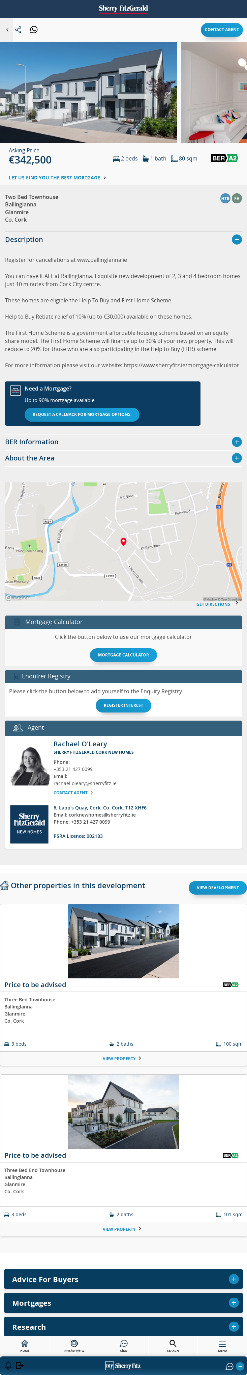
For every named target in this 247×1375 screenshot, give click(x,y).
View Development (218, 888)
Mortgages (123, 1266)
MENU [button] (222, 1348)
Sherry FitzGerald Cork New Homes (94, 752)
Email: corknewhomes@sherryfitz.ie (95, 814)
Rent (123, 1230)
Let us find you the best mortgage (57, 177)
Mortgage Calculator (123, 655)
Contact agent (222, 29)
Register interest (123, 705)
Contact (123, 1320)
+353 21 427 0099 (73, 769)
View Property (122, 1058)
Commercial (123, 1284)
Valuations (123, 1248)
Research (123, 1302)
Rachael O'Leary (80, 743)
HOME (24, 1346)
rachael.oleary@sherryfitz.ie (85, 783)
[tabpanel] (123, 1074)
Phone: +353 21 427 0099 (82, 822)
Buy (123, 1195)
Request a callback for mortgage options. (82, 414)
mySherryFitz (74, 1346)
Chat (124, 1346)
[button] (88, 100)
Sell (123, 1213)
